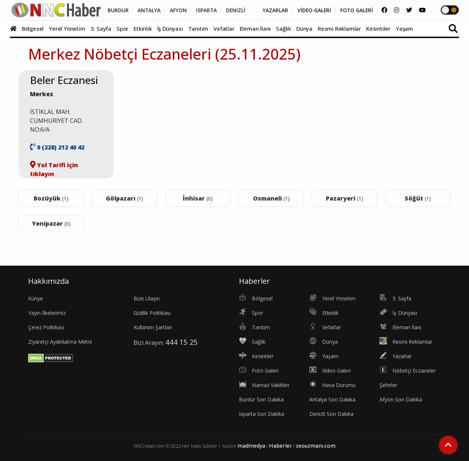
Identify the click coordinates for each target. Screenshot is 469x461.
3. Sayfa (101, 28)
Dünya (304, 28)
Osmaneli (271, 198)
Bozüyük (51, 198)
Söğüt (418, 198)
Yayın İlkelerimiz (47, 312)
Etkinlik (143, 28)
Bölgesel (33, 28)
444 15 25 (181, 342)
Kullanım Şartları (153, 327)
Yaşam (404, 28)
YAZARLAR (273, 10)
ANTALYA (146, 10)
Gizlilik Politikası (152, 312)
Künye (35, 298)
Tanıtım (198, 28)
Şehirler (388, 384)
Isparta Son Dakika (261, 413)
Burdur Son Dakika (261, 399)
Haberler (280, 445)
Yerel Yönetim (67, 28)
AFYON (175, 10)
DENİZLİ (233, 10)
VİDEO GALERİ (313, 10)
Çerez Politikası (46, 327)
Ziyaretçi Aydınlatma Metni (60, 341)
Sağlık (283, 28)
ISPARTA (203, 10)
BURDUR (114, 10)
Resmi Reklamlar (339, 28)
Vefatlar (223, 28)
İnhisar (198, 198)
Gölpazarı (124, 198)
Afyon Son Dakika (400, 399)
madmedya (251, 445)
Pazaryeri (344, 198)
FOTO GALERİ (355, 10)
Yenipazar (51, 223)
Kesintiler (378, 28)
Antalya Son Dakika (332, 399)
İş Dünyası (170, 28)
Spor (122, 28)
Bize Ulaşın (147, 298)
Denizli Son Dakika (331, 413)
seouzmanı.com (315, 445)
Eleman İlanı (255, 28)
